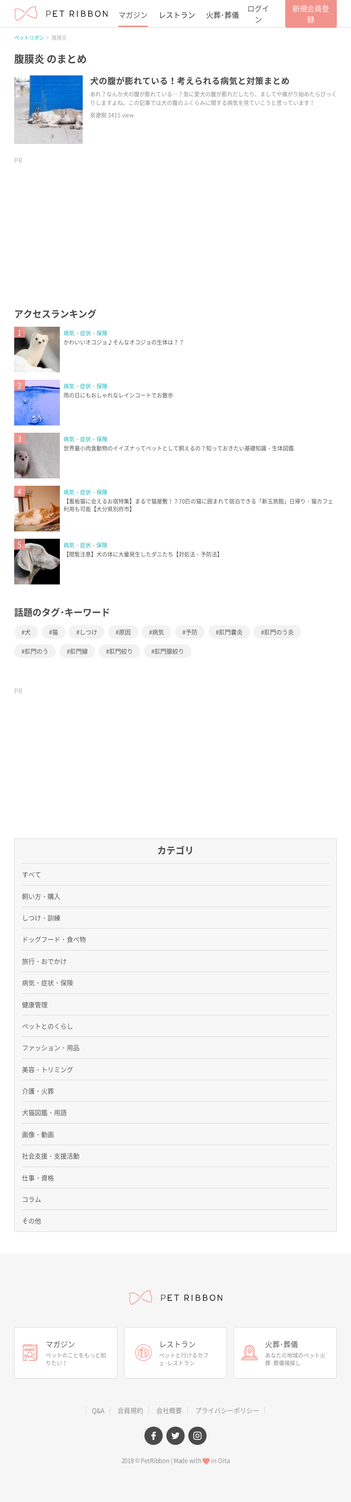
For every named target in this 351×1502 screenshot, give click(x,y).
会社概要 (169, 1410)
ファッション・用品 (51, 1047)
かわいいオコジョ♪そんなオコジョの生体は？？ (124, 342)
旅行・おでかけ (44, 961)
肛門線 (79, 651)
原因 (125, 631)
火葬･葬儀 (222, 14)
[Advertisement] (82, 226)
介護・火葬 (38, 1090)
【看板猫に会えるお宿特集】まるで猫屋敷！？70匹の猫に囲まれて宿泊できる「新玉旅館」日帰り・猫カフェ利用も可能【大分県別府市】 (198, 505)
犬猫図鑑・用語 (44, 1112)
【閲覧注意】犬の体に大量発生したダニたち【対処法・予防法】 (143, 554)
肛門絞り (121, 651)
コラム (31, 1199)
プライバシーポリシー (227, 1410)
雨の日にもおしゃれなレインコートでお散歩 (118, 395)
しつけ (88, 631)
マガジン (133, 14)
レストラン (177, 14)
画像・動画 (38, 1134)
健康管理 (35, 1004)
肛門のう (36, 651)
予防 (191, 631)
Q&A (98, 1410)
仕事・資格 (38, 1177)
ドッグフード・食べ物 (54, 939)
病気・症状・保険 (85, 333)
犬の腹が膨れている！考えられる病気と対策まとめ (190, 80)
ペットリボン (29, 38)
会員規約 (130, 1410)
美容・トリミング (47, 1069)
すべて (31, 874)
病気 (158, 631)
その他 (31, 1220)
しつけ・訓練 (41, 917)
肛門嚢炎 (231, 631)
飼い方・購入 (41, 896)
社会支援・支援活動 (51, 1155)
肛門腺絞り (169, 651)
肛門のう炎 (279, 631)
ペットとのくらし (47, 1025)
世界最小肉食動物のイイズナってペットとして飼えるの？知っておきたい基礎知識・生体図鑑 (179, 448)
